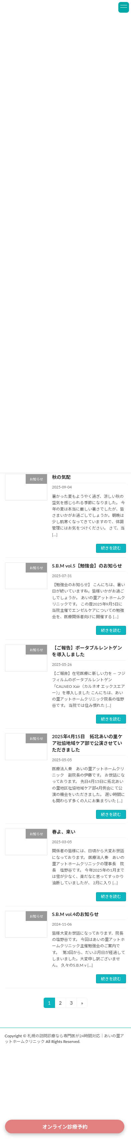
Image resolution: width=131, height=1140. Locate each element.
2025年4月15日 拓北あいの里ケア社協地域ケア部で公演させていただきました (87, 743)
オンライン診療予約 (64, 1127)
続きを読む (111, 547)
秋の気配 (61, 477)
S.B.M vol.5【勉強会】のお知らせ (87, 565)
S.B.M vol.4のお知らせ (75, 914)
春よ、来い (63, 832)
